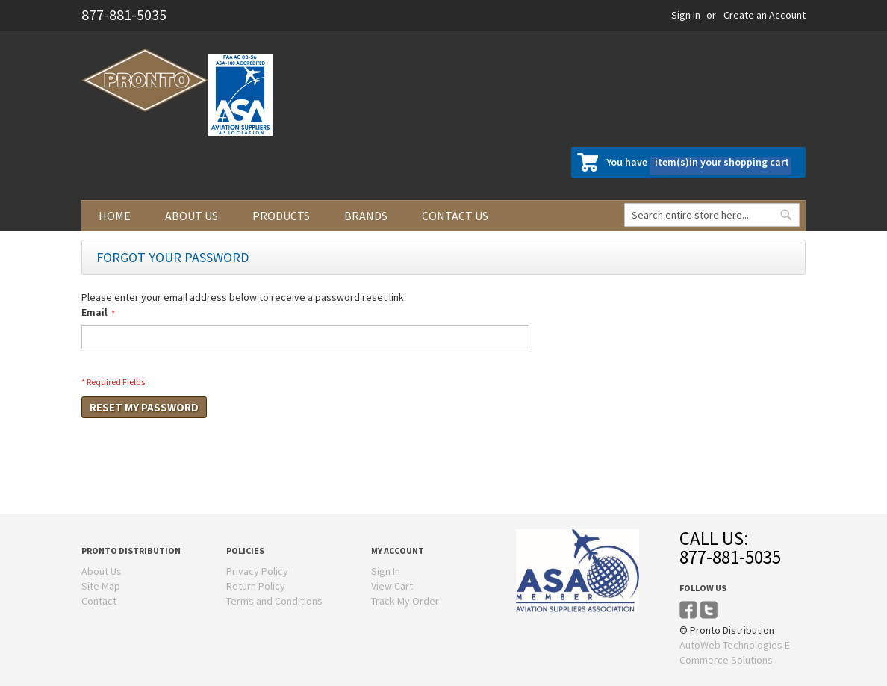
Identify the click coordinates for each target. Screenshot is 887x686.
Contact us (455, 215)
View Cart (392, 586)
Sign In (685, 15)
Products (281, 215)
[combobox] (712, 215)
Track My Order (405, 601)
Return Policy (255, 586)
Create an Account (764, 15)
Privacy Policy (257, 571)
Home (115, 215)
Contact (98, 601)
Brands (366, 215)
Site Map (100, 586)
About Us (101, 571)
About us (191, 215)
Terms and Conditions (274, 601)
